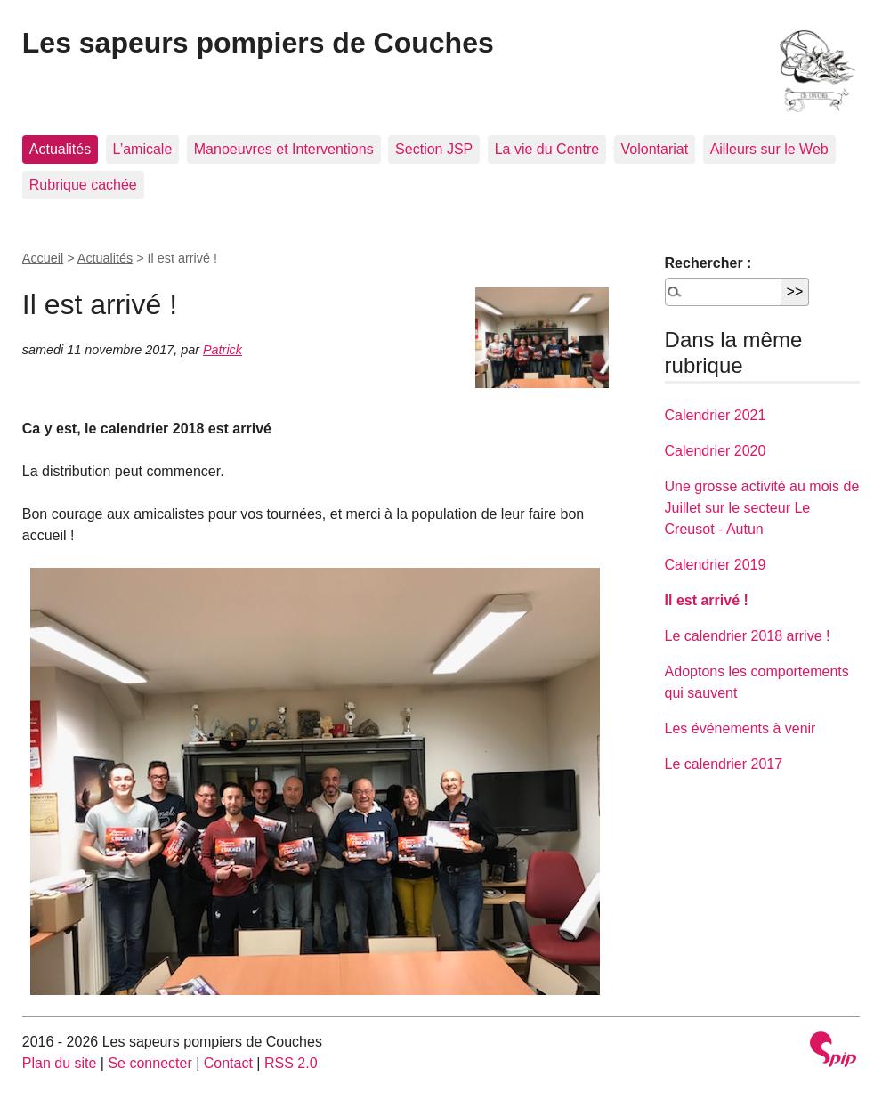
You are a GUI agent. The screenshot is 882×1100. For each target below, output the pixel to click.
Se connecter (149, 1063)
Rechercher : (708, 263)
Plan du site (59, 1063)
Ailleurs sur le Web (769, 149)
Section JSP (434, 149)
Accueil (42, 258)
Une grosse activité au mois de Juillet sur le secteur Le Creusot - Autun (762, 508)
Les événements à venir (740, 728)
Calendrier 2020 (715, 450)
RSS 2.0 (291, 1063)
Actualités (60, 149)
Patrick (222, 350)
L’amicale (143, 149)
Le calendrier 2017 (724, 764)
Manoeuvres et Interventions (284, 149)
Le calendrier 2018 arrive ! (747, 635)
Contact (228, 1063)
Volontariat (655, 149)
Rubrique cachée (83, 184)
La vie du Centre (547, 149)
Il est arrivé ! (706, 600)
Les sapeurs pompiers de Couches (258, 43)
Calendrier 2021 (715, 415)
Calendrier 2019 (715, 564)
